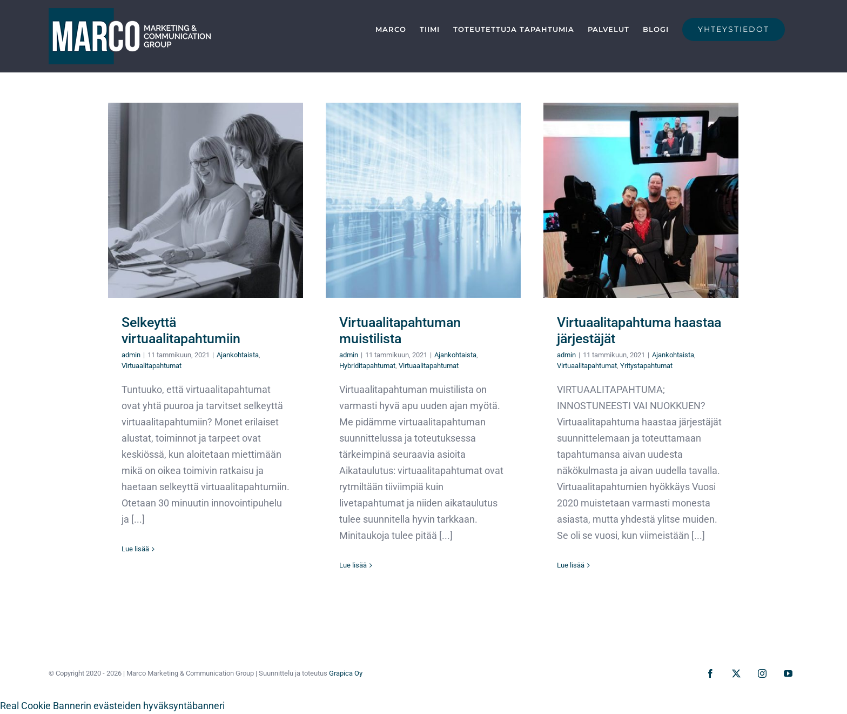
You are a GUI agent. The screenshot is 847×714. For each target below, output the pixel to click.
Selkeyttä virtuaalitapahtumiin (181, 330)
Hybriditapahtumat (367, 366)
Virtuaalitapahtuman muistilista (400, 330)
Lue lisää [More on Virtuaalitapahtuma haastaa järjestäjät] (570, 565)
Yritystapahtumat (646, 366)
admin (131, 355)
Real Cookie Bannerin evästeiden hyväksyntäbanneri (112, 705)
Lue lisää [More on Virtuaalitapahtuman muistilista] (353, 565)
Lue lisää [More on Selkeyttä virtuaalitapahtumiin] (135, 549)
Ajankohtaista (238, 355)
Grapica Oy (345, 673)
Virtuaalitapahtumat (152, 366)
